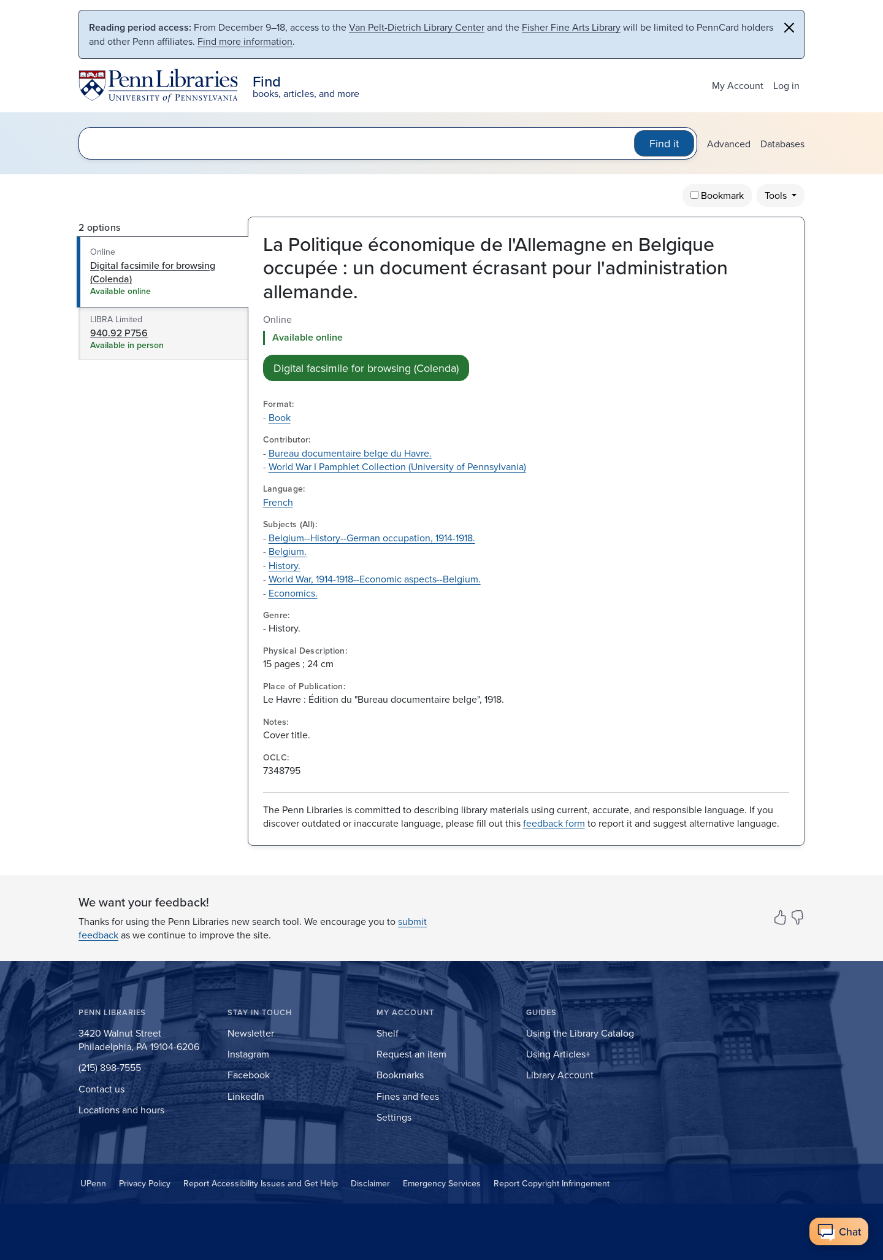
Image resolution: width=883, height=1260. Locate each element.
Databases (782, 143)
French (278, 502)
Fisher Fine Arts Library (571, 27)
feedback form (554, 823)
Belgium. (288, 551)
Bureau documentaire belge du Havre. (350, 453)
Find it (664, 143)
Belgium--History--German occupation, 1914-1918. (372, 537)
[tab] (163, 271)
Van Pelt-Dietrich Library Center (416, 27)
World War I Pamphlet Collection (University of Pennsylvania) (397, 466)
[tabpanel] (526, 346)
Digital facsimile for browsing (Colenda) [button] (366, 368)
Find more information (244, 41)
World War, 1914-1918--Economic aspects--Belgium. (375, 579)
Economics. (293, 593)
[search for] (359, 143)
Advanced (729, 143)
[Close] (789, 27)
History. (284, 565)
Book (280, 417)
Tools (777, 195)
